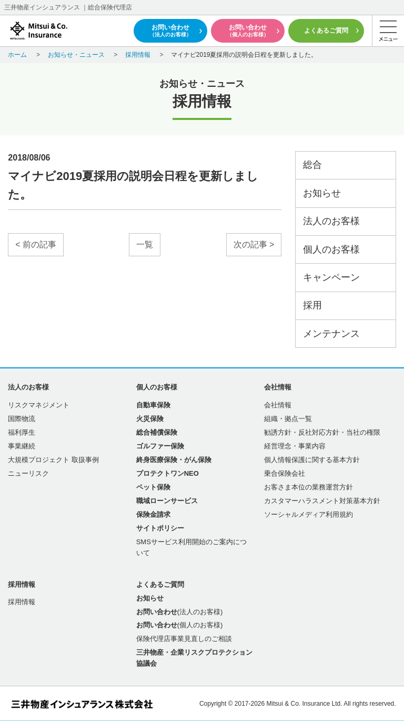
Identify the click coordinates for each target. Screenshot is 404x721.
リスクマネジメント (38, 405)
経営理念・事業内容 (295, 446)
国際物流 (21, 419)
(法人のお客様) (179, 612)
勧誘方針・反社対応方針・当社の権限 (322, 432)
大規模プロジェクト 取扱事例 (53, 460)
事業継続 (21, 446)
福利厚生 (21, 432)
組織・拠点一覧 (288, 419)
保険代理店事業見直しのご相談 (184, 639)
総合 (312, 164)
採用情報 (21, 602)
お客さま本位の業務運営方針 (308, 487)
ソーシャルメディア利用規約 (308, 514)
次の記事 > (254, 244)
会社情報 (277, 405)
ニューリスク (28, 473)
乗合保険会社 (284, 473)
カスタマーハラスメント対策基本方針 (322, 501)
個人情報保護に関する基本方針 (312, 460)
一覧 (144, 244)
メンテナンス (331, 333)
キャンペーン (331, 277)
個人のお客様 (331, 249)
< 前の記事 (35, 244)
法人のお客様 (331, 221)
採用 (312, 305)
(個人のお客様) (179, 625)
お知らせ (322, 193)
